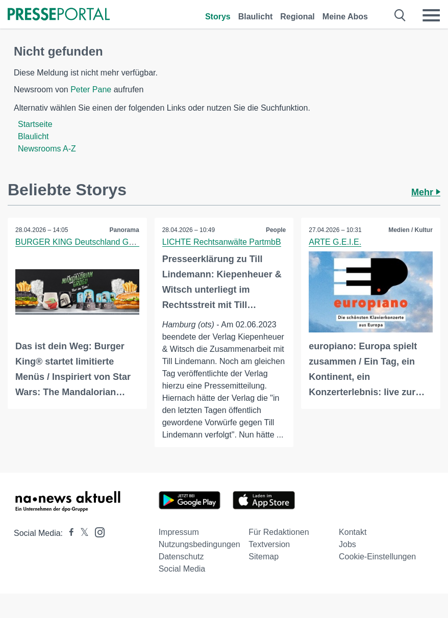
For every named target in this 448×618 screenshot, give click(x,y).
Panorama (124, 230)
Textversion (269, 544)
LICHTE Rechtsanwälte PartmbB (221, 242)
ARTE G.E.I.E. (335, 242)
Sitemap (263, 556)
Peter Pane (90, 89)
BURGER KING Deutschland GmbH (80, 242)
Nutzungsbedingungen (199, 544)
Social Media (182, 568)
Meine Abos (345, 16)
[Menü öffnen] (431, 15)
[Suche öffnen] (400, 15)
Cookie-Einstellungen (377, 556)
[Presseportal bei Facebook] (68, 533)
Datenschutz (181, 556)
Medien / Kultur (410, 230)
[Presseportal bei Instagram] (97, 531)
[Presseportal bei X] (81, 533)
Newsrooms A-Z (47, 148)
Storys (218, 16)
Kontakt (352, 532)
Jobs (347, 544)
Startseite (35, 124)
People (276, 230)
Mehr (425, 192)
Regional (297, 16)
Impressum (179, 532)
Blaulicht (255, 16)
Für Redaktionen (278, 532)
